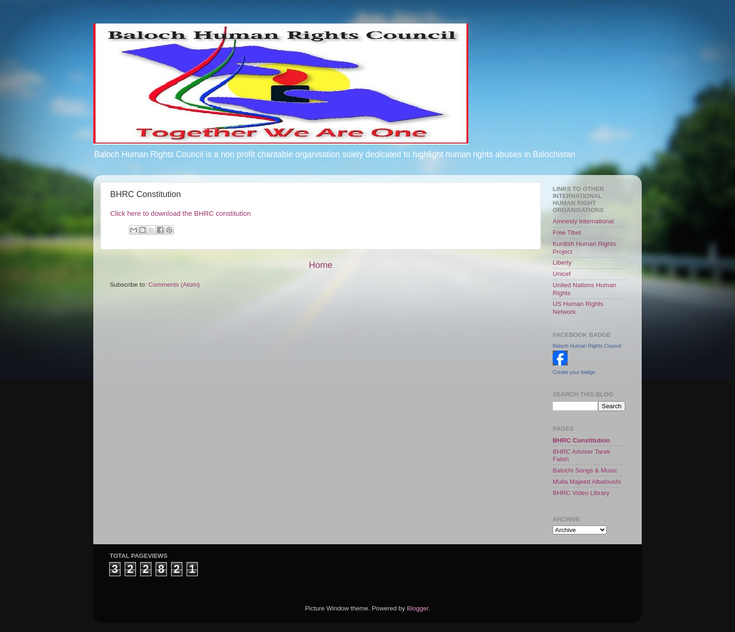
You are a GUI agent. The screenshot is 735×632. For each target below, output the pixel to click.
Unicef (561, 273)
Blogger (417, 608)
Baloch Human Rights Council (587, 346)
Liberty (562, 262)
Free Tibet (567, 232)
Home (320, 265)
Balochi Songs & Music (585, 470)
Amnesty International (583, 221)
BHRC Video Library (581, 492)
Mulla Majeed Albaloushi (587, 481)
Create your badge (574, 372)
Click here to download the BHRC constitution (180, 213)
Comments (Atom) (174, 284)
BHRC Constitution (581, 440)
